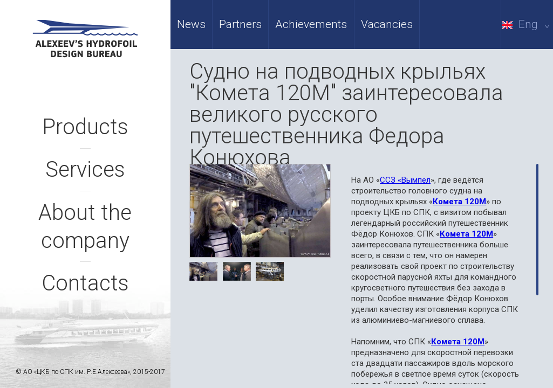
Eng (527, 24)
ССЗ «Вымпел (405, 180)
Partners (240, 24)
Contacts (85, 283)
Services (85, 169)
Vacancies (387, 24)
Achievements (311, 24)
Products (85, 127)
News (191, 24)
